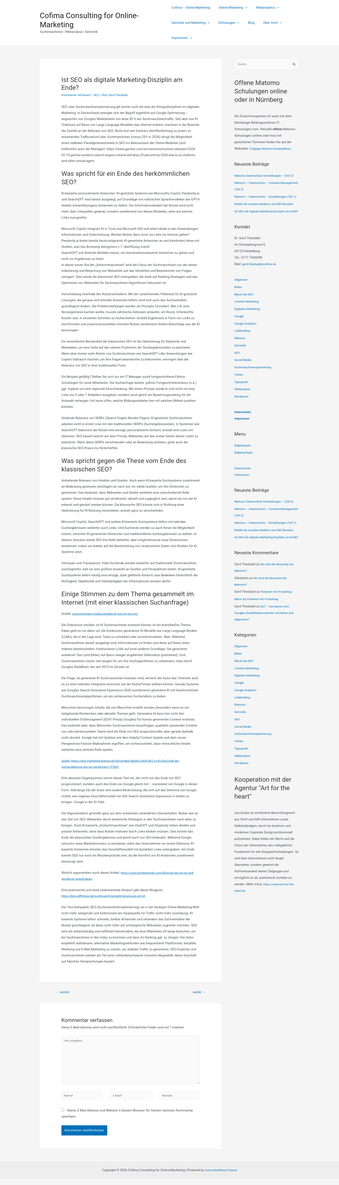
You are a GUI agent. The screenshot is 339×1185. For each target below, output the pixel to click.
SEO (99, 95)
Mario (238, 639)
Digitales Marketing (248, 329)
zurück (63, 992)
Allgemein (241, 299)
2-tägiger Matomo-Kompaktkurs (272, 149)
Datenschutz (243, 432)
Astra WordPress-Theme (220, 1176)
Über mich (266, 22)
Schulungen (226, 22)
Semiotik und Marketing (190, 22)
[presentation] (243, 7)
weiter (198, 992)
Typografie (241, 402)
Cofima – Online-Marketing (190, 8)
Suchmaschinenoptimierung (254, 387)
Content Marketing (247, 321)
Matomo (240, 358)
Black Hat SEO (244, 314)
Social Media (243, 380)
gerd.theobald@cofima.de (260, 284)
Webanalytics (263, 7)
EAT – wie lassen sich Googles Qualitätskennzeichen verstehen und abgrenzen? (266, 652)
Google (239, 336)
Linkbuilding (243, 350)
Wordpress (242, 416)
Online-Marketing (231, 7)
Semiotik (240, 365)
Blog (247, 23)
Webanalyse (243, 409)
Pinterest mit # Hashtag (278, 631)
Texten (239, 394)
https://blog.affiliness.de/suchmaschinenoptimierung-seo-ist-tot (107, 896)
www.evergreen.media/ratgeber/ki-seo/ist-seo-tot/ (108, 614)
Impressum (181, 37)
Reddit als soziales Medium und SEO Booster (266, 217)
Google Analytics (246, 343)
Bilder (238, 307)
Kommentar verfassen (77, 95)
